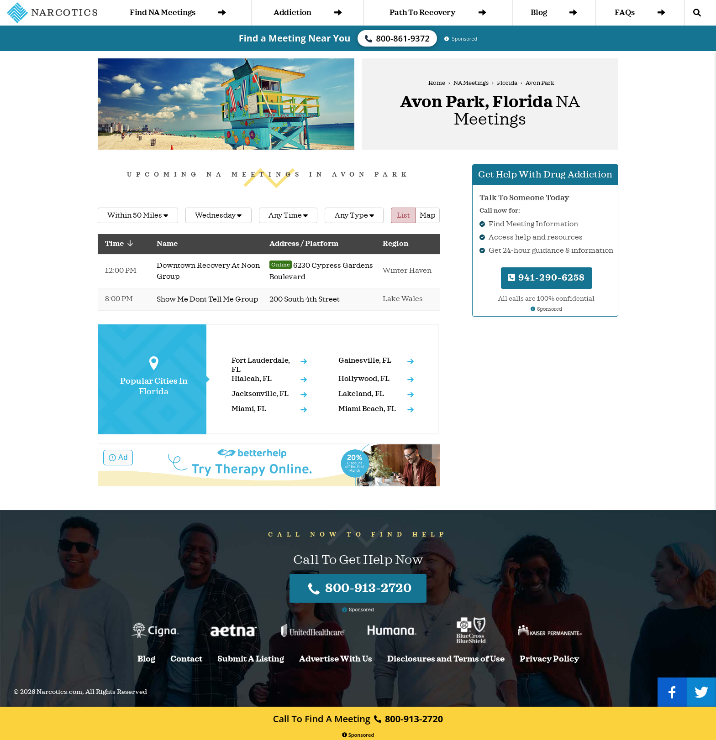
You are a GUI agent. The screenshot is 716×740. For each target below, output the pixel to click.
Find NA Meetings (178, 12)
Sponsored (358, 734)
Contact (186, 659)
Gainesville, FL (364, 360)
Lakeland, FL (361, 393)
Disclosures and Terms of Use (446, 659)
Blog (554, 12)
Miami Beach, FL (367, 408)
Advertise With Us (335, 659)
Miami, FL (249, 408)
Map (428, 215)
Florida (507, 83)
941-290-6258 (546, 277)
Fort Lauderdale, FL (261, 365)
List (403, 215)
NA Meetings (471, 83)
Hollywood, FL (364, 378)
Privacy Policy (549, 659)
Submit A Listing (250, 659)
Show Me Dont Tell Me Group (207, 299)
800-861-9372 (397, 38)
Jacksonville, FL (260, 393)
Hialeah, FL (252, 378)
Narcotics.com (59, 692)
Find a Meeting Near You (295, 38)
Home (436, 83)
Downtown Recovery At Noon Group (208, 271)
